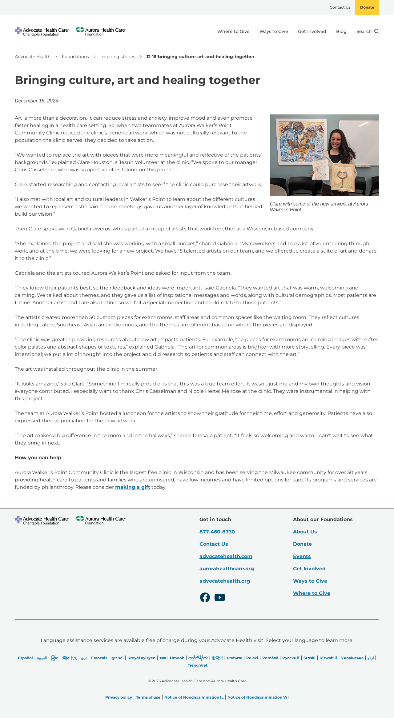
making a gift (132, 487)
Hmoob (177, 658)
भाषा (162, 658)
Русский (291, 658)
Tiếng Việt (197, 665)
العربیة (42, 658)
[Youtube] (220, 598)
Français (99, 658)
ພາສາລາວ (234, 658)
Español (25, 658)
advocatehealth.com (225, 556)
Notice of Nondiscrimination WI (258, 697)
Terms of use (148, 697)
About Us (305, 532)
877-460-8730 (217, 532)
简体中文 (69, 658)
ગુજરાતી (117, 658)
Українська (352, 658)
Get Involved (312, 31)
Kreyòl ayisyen (141, 658)
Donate (367, 7)
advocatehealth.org (224, 581)
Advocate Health (32, 56)
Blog (341, 31)
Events (302, 556)
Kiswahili (328, 658)
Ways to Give (273, 31)
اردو (371, 658)
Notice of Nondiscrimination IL (193, 697)
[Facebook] (205, 598)
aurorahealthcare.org (226, 569)
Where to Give (233, 31)
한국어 (217, 658)
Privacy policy (118, 697)
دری (84, 658)
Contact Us (340, 7)
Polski (252, 658)
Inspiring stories (117, 56)
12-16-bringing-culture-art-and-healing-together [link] (201, 56)
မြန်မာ (54, 658)
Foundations (75, 56)
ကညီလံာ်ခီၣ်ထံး (198, 658)
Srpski (310, 658)
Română (270, 658)
